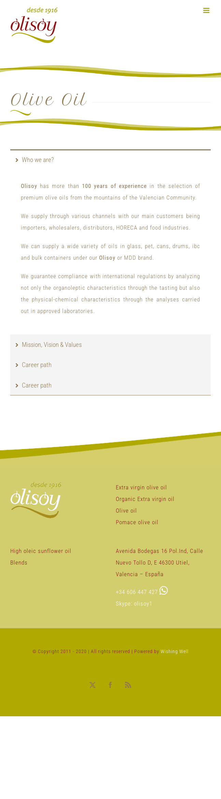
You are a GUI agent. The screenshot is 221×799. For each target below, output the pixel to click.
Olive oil (126, 510)
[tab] (110, 159)
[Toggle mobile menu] (207, 10)
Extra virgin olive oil (141, 487)
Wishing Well (175, 651)
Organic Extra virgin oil (145, 499)
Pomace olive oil (137, 522)
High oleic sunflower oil (40, 550)
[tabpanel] (110, 252)
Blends (19, 562)
